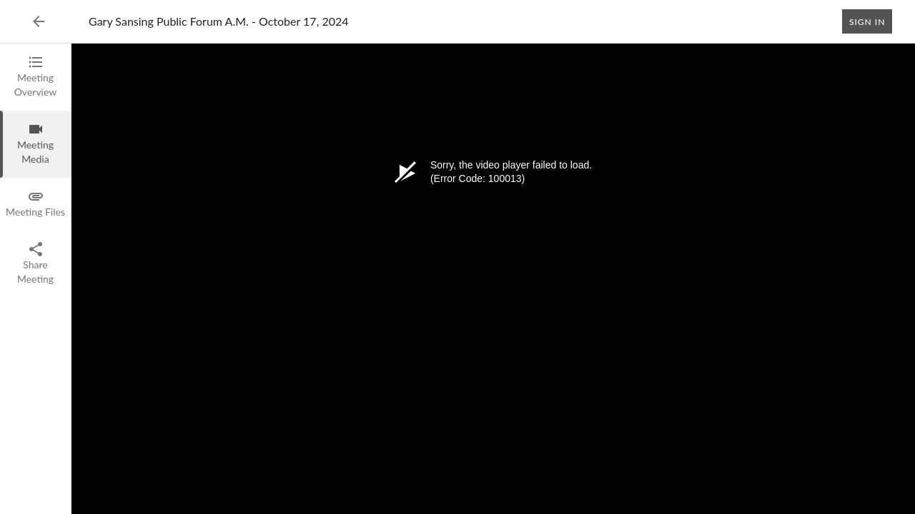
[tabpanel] (493, 279)
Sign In (867, 21)
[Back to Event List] (38, 21)
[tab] (35, 77)
